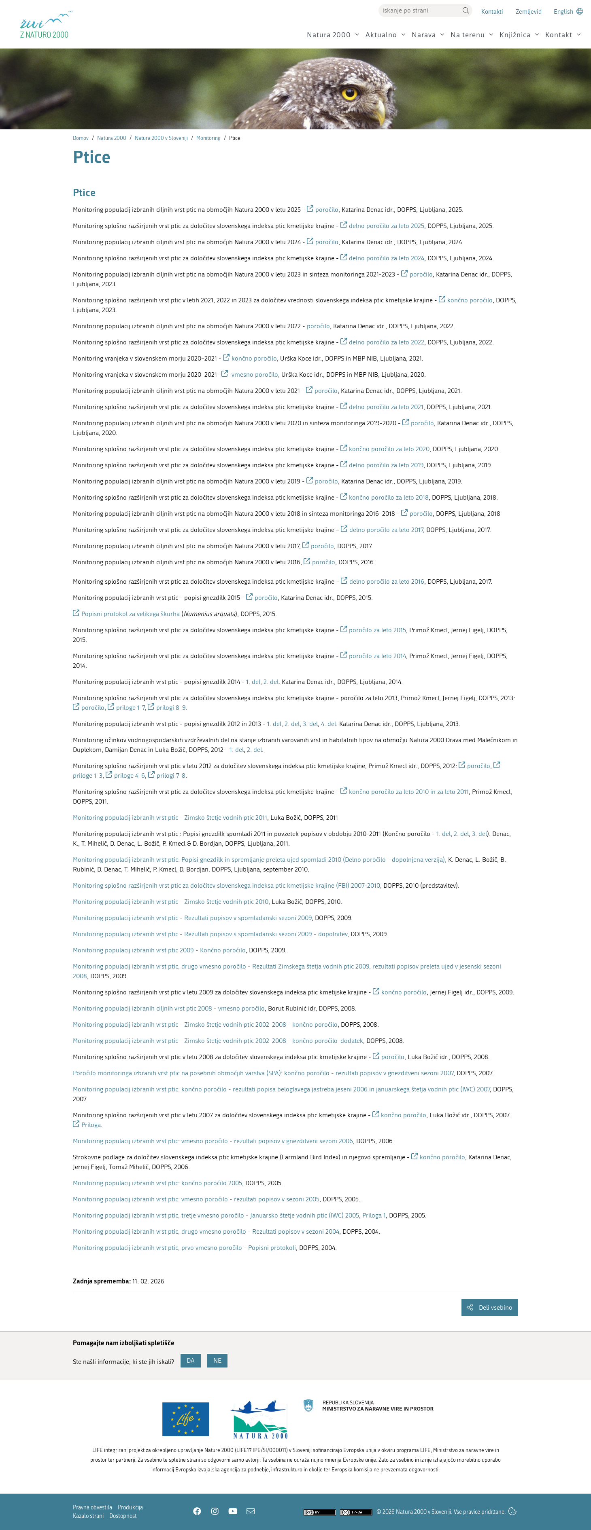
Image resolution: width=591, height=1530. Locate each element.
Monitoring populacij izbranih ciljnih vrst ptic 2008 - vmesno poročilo (169, 1008)
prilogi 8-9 (170, 707)
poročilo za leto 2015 (377, 630)
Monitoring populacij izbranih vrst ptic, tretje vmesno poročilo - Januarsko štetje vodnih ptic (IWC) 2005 (216, 1215)
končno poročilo (470, 300)
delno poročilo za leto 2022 (386, 342)
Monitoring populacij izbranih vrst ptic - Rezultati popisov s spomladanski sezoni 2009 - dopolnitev (210, 934)
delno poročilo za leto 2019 (386, 465)
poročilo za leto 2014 (377, 656)
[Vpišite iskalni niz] (418, 10)
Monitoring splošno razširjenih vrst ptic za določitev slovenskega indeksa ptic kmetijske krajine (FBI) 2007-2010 (226, 885)
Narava (424, 35)
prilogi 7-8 (171, 775)
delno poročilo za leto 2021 (386, 407)
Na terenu (468, 35)
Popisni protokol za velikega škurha (130, 614)
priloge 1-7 (130, 707)
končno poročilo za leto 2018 (389, 497)
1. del (253, 682)
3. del (310, 724)
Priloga (91, 1125)
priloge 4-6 (129, 775)
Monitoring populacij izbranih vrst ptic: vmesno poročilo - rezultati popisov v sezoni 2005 (196, 1199)
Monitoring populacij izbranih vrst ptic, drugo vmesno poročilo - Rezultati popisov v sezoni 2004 (206, 1231)
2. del (271, 682)
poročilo (326, 209)
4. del (328, 724)
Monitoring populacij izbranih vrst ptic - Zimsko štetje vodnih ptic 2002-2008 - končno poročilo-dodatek (218, 1041)
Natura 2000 (329, 35)
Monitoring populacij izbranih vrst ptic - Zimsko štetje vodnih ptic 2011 (170, 817)
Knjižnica (515, 35)
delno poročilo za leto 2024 (386, 258)
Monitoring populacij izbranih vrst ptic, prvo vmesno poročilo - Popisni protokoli (184, 1247)
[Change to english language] (568, 11)
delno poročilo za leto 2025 (386, 226)
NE (217, 1360)
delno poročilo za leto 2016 (386, 581)
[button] (465, 10)
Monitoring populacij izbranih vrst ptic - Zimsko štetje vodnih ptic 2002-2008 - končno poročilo (205, 1024)
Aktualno (381, 35)
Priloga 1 (374, 1215)
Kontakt (558, 35)
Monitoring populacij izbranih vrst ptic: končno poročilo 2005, (158, 1183)
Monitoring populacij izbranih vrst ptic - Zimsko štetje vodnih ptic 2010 (170, 901)
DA (191, 1360)
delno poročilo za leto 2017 (386, 530)
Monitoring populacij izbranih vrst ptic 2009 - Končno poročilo (159, 950)
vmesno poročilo (254, 374)
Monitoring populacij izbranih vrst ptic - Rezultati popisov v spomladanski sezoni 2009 (192, 918)
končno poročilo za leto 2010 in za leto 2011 (409, 792)
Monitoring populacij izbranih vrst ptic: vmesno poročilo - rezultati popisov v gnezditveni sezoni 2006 (213, 1141)
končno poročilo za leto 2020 (389, 449)
